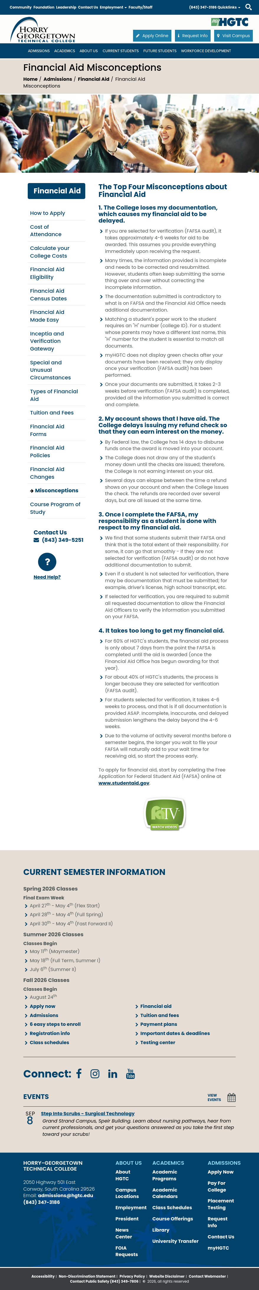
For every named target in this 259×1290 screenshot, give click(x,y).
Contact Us (88, 7)
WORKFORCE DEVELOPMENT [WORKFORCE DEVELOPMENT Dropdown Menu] (206, 51)
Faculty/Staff (141, 7)
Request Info (217, 1222)
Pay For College (217, 1186)
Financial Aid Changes (47, 473)
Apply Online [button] (152, 36)
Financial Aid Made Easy (47, 315)
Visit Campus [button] (233, 36)
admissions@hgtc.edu (65, 1195)
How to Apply (47, 213)
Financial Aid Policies (47, 451)
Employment (131, 1207)
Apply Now (221, 1172)
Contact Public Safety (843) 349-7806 (104, 1281)
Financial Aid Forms (47, 430)
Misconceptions (56, 490)
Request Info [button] (193, 36)
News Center (124, 1233)
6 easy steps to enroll (55, 1024)
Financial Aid (93, 79)
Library (161, 1230)
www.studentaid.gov (124, 783)
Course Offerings (173, 1218)
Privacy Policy (132, 1276)
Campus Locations (127, 1193)
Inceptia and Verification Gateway (47, 341)
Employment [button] (113, 7)
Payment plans (158, 1024)
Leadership (66, 7)
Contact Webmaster (207, 1276)
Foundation (43, 7)
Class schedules (49, 1042)
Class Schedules (172, 1207)
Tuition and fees (159, 1015)
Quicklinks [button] (228, 7)
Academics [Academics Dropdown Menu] (64, 51)
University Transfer (176, 1241)
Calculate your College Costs (49, 251)
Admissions (58, 79)
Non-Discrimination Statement (87, 1276)
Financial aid (156, 1006)
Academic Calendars (165, 1193)
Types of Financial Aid (54, 395)
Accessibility (43, 1276)
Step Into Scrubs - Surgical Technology (88, 1113)
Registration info (50, 1033)
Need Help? (47, 566)
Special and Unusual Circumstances (50, 370)
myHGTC (218, 1248)
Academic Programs (165, 1175)
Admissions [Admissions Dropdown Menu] (39, 51)
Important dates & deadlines (175, 1033)
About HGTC (123, 1175)
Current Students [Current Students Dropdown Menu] (121, 51)
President (127, 1218)
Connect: (47, 1074)
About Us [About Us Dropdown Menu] (89, 51)
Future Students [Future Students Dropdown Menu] (159, 51)
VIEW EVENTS (214, 1097)
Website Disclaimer (167, 1276)
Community (21, 7)
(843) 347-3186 (203, 7)
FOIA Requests (127, 1251)
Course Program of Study (55, 508)
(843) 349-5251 (62, 540)
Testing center (157, 1042)
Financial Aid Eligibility (47, 273)
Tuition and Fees (52, 412)
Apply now (42, 1006)
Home (30, 79)
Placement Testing (221, 1204)
